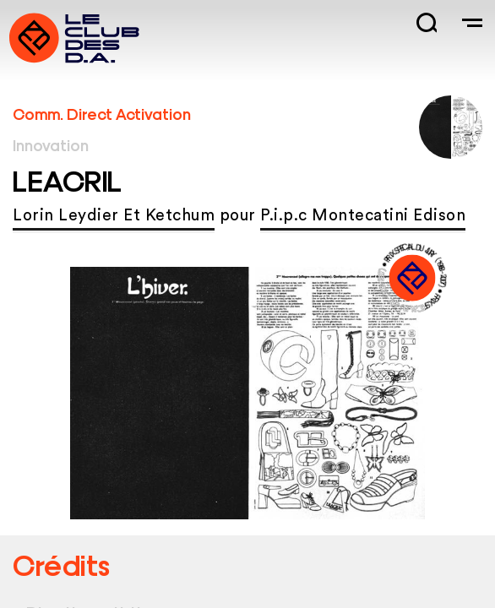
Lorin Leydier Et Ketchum (114, 216)
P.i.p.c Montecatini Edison (362, 216)
